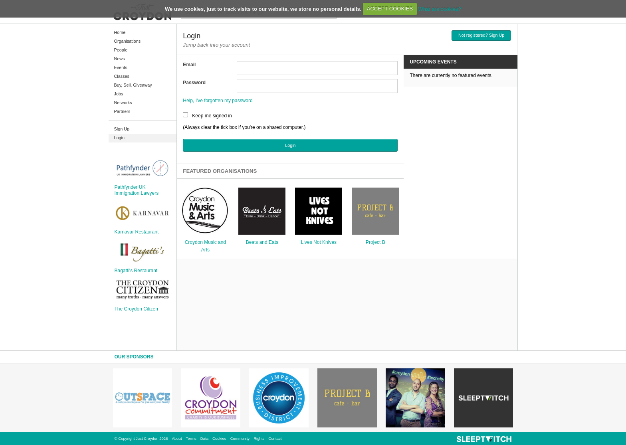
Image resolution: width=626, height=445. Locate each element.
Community (240, 438)
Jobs (118, 93)
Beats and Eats (262, 242)
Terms (191, 438)
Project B (375, 242)
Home (120, 32)
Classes (121, 76)
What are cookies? (439, 9)
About (177, 438)
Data (204, 438)
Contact (274, 438)
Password (194, 82)
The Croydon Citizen (136, 309)
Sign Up (121, 129)
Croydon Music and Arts (205, 246)
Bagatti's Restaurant (136, 270)
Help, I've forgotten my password (217, 100)
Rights (259, 438)
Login (119, 137)
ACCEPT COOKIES (390, 9)
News (119, 58)
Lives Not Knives (319, 242)
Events (120, 67)
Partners (122, 111)
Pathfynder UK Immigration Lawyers (137, 190)
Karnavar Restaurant (137, 232)
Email (189, 64)
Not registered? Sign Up (481, 35)
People (121, 49)
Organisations (127, 41)
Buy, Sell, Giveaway (133, 85)
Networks (123, 102)
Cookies (219, 438)
